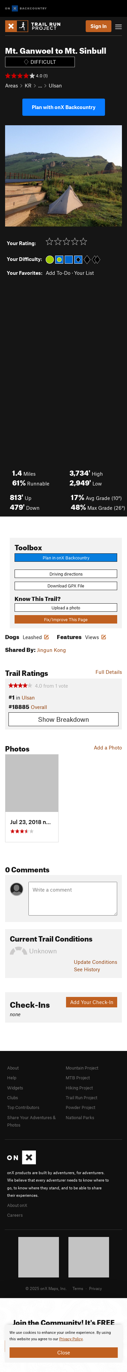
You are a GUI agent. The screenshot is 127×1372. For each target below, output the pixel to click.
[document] (63, 1343)
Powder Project (80, 1107)
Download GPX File (65, 585)
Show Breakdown (63, 719)
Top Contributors (23, 1107)
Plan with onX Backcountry (64, 107)
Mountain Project (82, 1068)
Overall (39, 707)
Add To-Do (58, 273)
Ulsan (55, 85)
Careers (15, 1215)
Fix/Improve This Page (66, 619)
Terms (77, 1288)
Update (95, 962)
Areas (11, 85)
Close (63, 1352)
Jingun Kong (51, 650)
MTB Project (78, 1077)
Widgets (15, 1087)
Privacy (95, 1288)
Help (11, 1077)
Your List (84, 273)
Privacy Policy (71, 1339)
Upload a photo (65, 607)
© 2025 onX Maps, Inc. (46, 1288)
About (13, 1068)
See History (87, 969)
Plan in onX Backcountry (66, 557)
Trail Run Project (81, 1097)
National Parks (80, 1117)
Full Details (109, 672)
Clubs (12, 1097)
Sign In (98, 26)
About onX (17, 1205)
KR (28, 85)
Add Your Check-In (91, 1002)
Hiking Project (79, 1087)
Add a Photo (108, 747)
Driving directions (66, 574)
